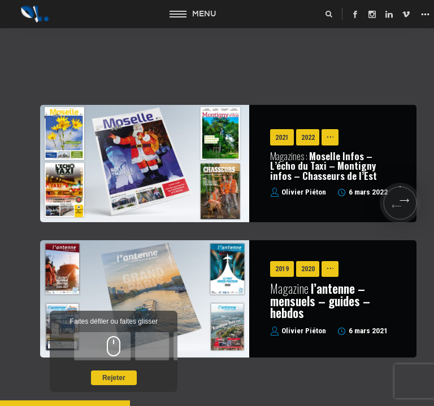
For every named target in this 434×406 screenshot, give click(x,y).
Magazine (320, 300)
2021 (282, 138)
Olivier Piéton (303, 192)
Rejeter (113, 378)
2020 (308, 269)
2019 (282, 269)
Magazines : (323, 165)
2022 (308, 138)
